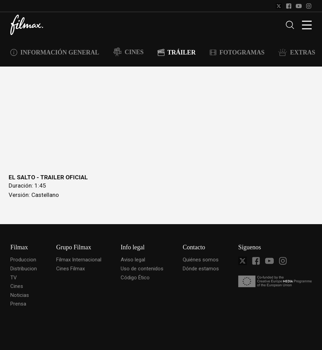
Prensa (18, 304)
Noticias (19, 295)
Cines (16, 286)
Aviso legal (133, 260)
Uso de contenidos (142, 269)
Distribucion (23, 269)
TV (13, 277)
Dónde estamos (201, 269)
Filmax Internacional (78, 260)
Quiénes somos (201, 260)
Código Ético (135, 277)
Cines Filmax (70, 269)
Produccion (23, 260)
